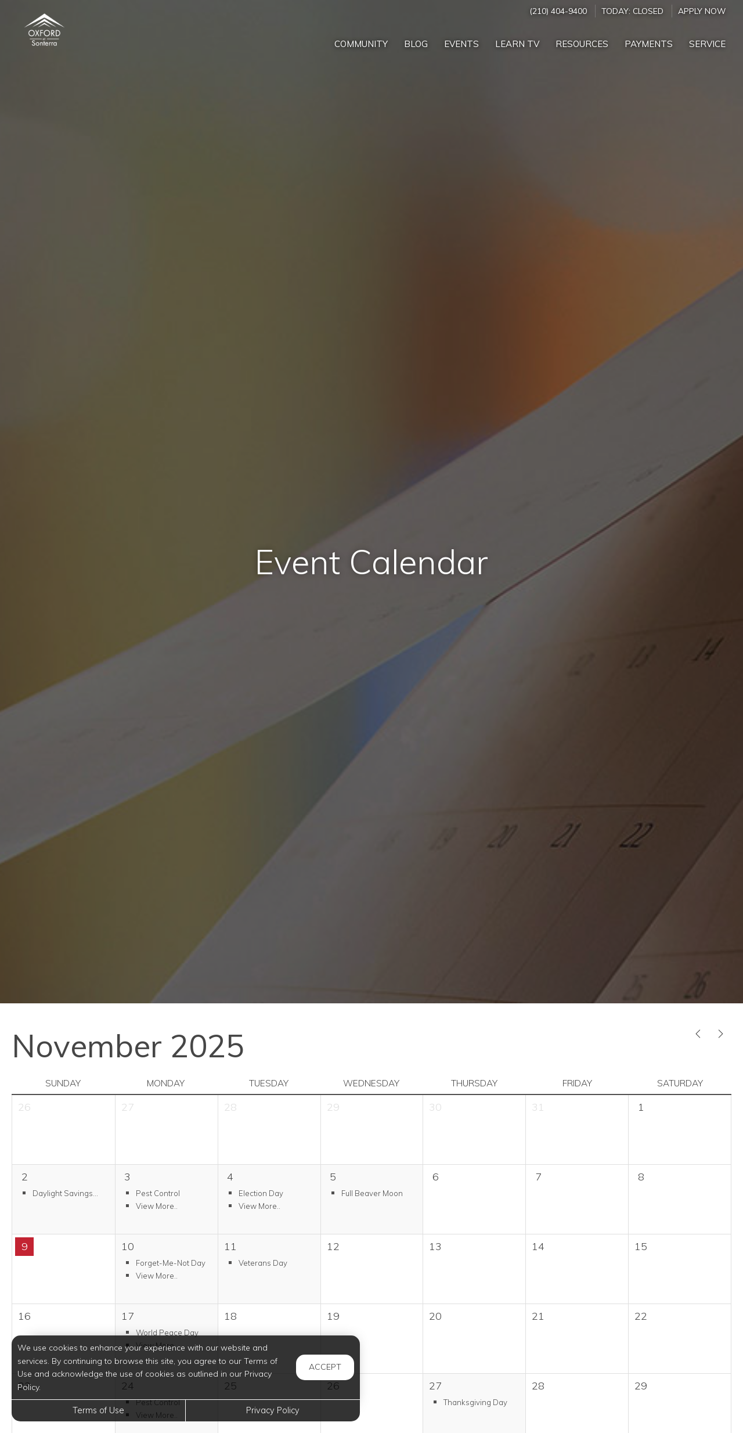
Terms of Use (98, 1410)
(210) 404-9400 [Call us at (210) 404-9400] (558, 11)
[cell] (679, 1130)
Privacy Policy (273, 1410)
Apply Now (702, 11)
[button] (63, 1193)
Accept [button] (325, 1367)
